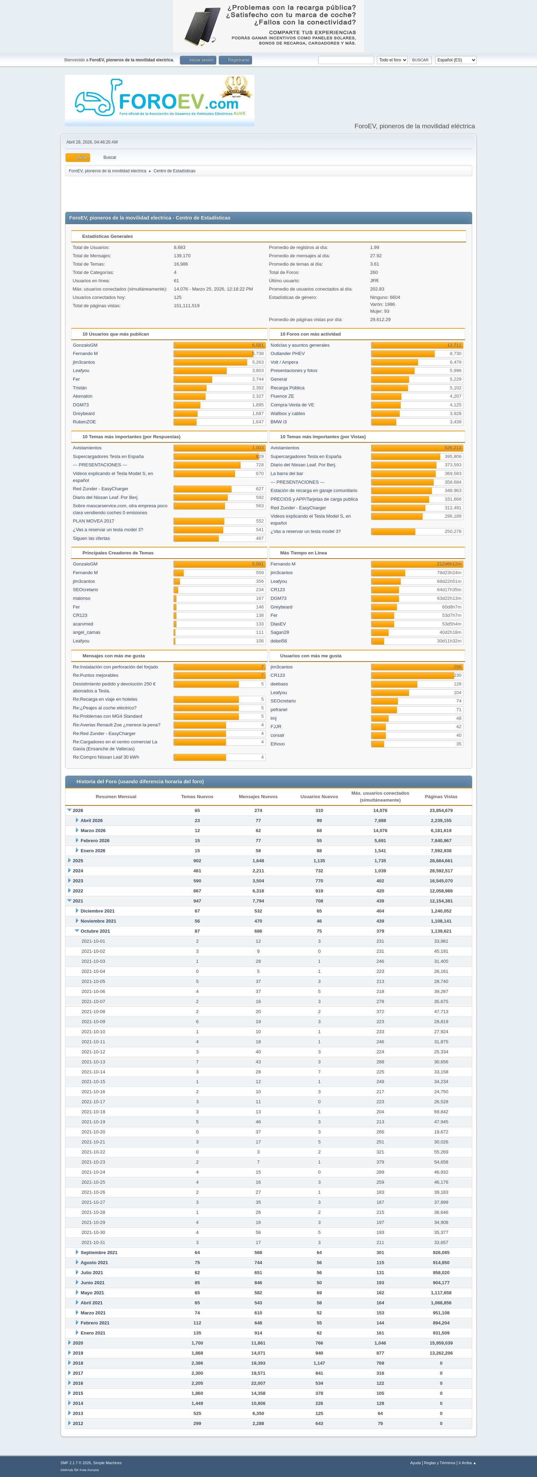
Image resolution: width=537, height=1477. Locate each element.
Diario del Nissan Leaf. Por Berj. (106, 497)
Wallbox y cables (288, 413)
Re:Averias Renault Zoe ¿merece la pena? (116, 724)
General (279, 379)
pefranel (279, 709)
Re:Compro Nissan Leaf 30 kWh (106, 757)
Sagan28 (280, 632)
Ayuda (415, 1463)
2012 (78, 1423)
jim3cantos (84, 362)
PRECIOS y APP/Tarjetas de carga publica (314, 499)
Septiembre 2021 (99, 1252)
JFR (374, 280)
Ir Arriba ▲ (467, 1463)
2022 (78, 890)
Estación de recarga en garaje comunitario (314, 490)
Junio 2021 (93, 1282)
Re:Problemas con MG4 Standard (107, 716)
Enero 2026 (93, 850)
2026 (78, 810)
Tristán (80, 387)
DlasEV (278, 624)
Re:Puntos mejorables (95, 675)
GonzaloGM (85, 345)
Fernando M (85, 353)
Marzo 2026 (93, 830)
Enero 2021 (93, 1333)
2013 (78, 1413)
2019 (78, 1353)
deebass (279, 683)
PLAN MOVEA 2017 (93, 521)
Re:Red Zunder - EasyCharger (104, 733)
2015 (78, 1393)
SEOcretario (85, 589)
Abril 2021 (91, 1302)
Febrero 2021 (95, 1322)
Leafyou (81, 370)
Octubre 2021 (95, 931)
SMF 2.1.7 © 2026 (76, 1463)
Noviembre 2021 (98, 921)
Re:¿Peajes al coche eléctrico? (105, 707)
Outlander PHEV (288, 353)
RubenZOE (84, 421)
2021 (78, 901)
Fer (76, 379)
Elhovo (278, 743)
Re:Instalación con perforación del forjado (115, 667)
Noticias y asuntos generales (300, 345)
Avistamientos (87, 447)
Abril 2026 (91, 820)
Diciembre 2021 (98, 911)
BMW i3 (279, 421)
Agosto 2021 (94, 1262)
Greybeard (84, 413)
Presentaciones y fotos (294, 370)
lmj (274, 718)
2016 (78, 1383)
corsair (278, 735)
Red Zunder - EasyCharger (100, 488)
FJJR (276, 726)
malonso (81, 598)
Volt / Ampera (284, 362)
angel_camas (86, 632)
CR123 (80, 615)
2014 (78, 1403)
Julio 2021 (92, 1272)
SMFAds (67, 1470)
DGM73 (81, 404)
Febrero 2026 (95, 840)
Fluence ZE (282, 396)
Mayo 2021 (92, 1292)
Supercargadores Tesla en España (108, 456)
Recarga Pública (288, 387)
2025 (78, 860)
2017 (78, 1373)
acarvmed (83, 624)
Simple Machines (107, 1463)
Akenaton (82, 396)
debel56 (279, 641)
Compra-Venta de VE (292, 404)
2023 (78, 880)
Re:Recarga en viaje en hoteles (105, 699)
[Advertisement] (268, 194)
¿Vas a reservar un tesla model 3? (108, 529)
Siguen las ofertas (91, 538)
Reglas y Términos (440, 1463)
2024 (78, 870)
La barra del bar (287, 473)
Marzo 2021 (93, 1312)
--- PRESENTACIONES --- (100, 464)
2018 (78, 1363)
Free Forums (89, 1470)
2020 (78, 1343)
